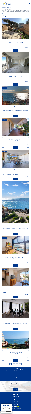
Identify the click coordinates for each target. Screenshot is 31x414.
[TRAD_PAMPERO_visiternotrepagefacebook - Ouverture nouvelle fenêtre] (13, 401)
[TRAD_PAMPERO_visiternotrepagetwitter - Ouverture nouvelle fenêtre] (15, 401)
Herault (8, 7)
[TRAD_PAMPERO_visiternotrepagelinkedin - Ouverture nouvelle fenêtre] (17, 401)
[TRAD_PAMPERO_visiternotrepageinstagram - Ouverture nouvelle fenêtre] (16, 401)
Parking (16, 375)
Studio (16, 377)
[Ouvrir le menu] (30, 3)
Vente (7, 7)
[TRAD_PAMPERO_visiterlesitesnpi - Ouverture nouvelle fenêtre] (12, 406)
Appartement (17, 376)
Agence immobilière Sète (4, 7)
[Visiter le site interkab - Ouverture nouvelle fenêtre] (16, 406)
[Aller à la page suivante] (21, 364)
